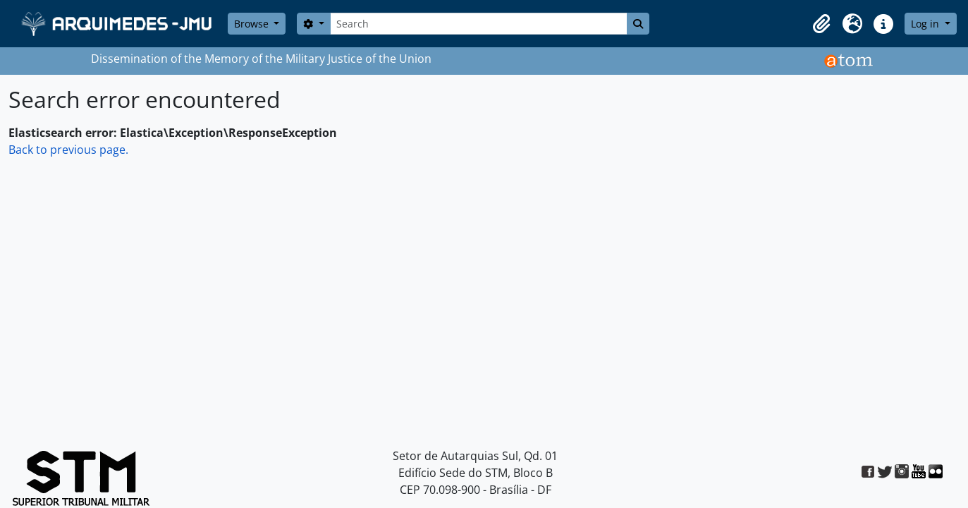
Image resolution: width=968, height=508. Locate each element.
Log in (926, 23)
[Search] (478, 24)
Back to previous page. (68, 149)
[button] (821, 24)
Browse (252, 23)
